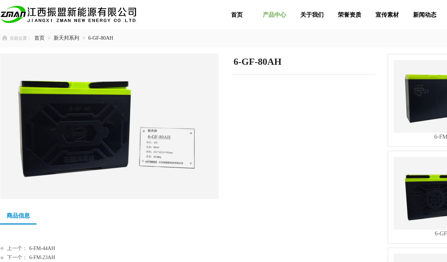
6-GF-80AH (100, 38)
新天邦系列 (66, 38)
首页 (39, 38)
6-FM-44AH (27, 248)
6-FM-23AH (27, 257)
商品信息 (18, 216)
